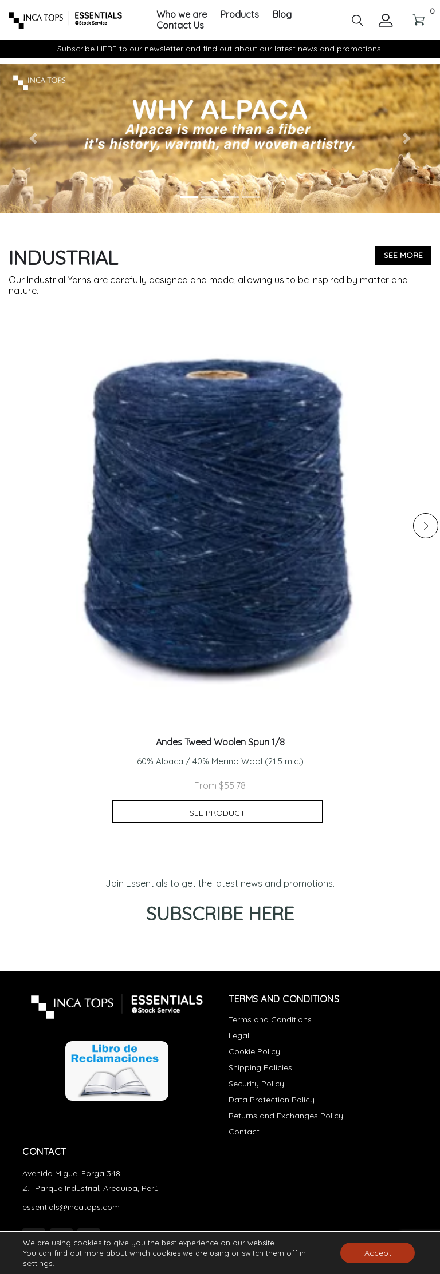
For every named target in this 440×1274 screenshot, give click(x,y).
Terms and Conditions (270, 1019)
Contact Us (180, 25)
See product (217, 813)
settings (38, 1263)
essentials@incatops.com (71, 1207)
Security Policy (256, 1083)
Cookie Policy (254, 1051)
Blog (282, 14)
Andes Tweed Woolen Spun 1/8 (220, 742)
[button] (357, 19)
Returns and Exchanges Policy (286, 1115)
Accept (377, 1253)
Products (240, 14)
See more (403, 255)
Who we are (181, 14)
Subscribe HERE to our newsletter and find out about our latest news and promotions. (220, 48)
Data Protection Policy (272, 1099)
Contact (244, 1131)
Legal (239, 1035)
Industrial (63, 257)
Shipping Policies (260, 1067)
